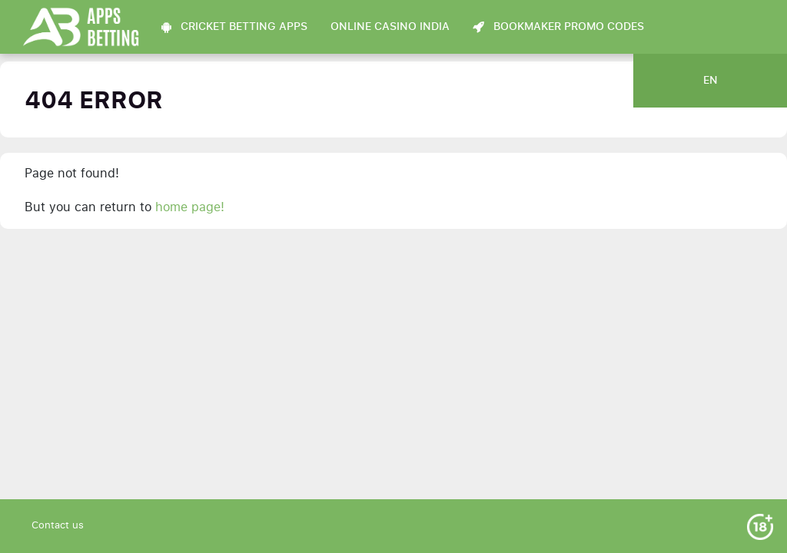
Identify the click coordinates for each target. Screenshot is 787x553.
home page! (189, 207)
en (710, 80)
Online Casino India (390, 27)
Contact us (58, 526)
